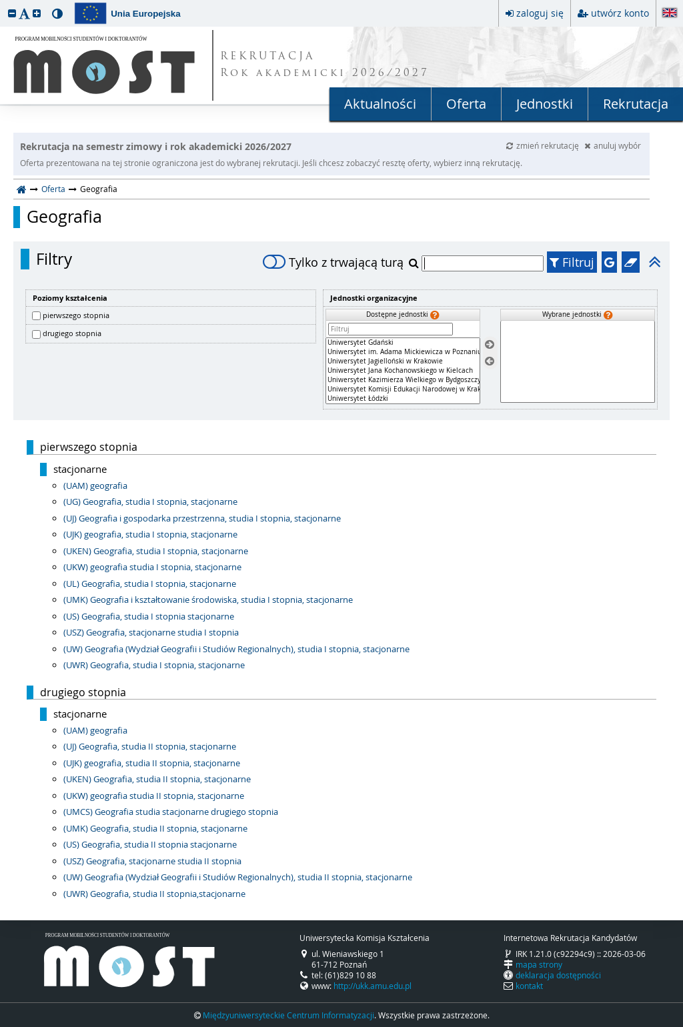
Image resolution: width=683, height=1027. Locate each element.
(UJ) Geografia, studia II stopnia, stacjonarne (149, 746)
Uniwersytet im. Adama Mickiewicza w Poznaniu (403, 352)
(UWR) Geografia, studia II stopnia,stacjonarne (154, 894)
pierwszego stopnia (76, 315)
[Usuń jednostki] (489, 361)
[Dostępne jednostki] (402, 370)
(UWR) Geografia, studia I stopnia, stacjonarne (154, 665)
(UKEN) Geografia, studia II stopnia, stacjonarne (157, 779)
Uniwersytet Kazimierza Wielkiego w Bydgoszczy (403, 380)
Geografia (64, 216)
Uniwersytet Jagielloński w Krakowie (403, 361)
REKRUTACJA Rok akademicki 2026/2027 (325, 65)
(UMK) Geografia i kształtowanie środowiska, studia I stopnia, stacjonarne (208, 600)
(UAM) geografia (95, 485)
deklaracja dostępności (558, 975)
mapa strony (539, 964)
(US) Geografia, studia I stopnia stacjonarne (148, 616)
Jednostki (544, 104)
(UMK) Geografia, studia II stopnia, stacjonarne (155, 828)
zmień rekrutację (543, 145)
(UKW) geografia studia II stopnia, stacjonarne (153, 796)
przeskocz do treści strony (3, 3)
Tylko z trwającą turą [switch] (333, 262)
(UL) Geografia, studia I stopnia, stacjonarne (149, 584)
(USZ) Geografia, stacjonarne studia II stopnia (152, 861)
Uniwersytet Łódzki (403, 398)
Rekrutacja (635, 104)
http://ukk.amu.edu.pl (372, 985)
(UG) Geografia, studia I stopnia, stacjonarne (150, 501)
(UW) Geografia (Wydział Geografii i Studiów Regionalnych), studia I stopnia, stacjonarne (236, 649)
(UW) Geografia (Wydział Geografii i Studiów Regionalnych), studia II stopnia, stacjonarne (237, 877)
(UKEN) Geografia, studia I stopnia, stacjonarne (155, 551)
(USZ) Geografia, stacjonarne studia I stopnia (151, 632)
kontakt (529, 985)
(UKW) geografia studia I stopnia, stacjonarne (152, 567)
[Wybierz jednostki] (489, 345)
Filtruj (572, 262)
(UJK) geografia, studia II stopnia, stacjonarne (151, 763)
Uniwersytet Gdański (403, 342)
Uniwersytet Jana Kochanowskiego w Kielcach (403, 370)
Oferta (466, 104)
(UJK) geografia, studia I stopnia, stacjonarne (150, 534)
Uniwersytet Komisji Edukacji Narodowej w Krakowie (403, 389)
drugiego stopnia (72, 333)
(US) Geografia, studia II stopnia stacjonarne (150, 844)
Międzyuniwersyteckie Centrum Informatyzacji (288, 1015)
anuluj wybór (612, 145)
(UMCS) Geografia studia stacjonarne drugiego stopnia (170, 812)
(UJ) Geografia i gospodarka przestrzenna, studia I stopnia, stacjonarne (202, 518)
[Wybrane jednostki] (577, 362)
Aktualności (380, 104)
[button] (12, 13)
